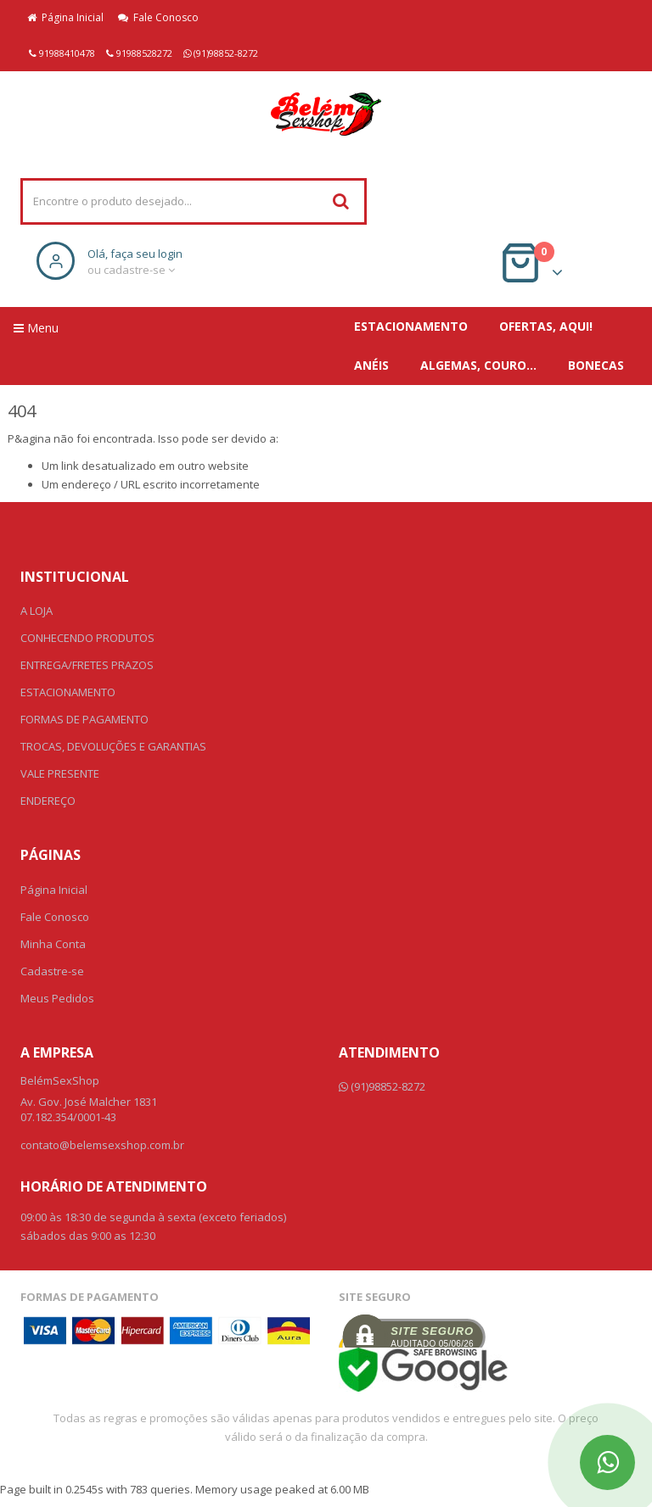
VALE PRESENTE (59, 773)
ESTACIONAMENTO (411, 326)
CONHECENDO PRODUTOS (87, 637)
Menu (36, 328)
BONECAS (596, 365)
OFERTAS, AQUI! (546, 326)
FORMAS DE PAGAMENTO (84, 719)
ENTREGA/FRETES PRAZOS (87, 665)
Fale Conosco (158, 17)
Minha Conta (53, 944)
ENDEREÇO (48, 800)
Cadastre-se (52, 971)
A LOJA (36, 610)
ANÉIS (371, 365)
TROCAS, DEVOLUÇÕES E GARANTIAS (113, 746)
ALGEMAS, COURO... (478, 365)
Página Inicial (65, 17)
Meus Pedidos (57, 998)
